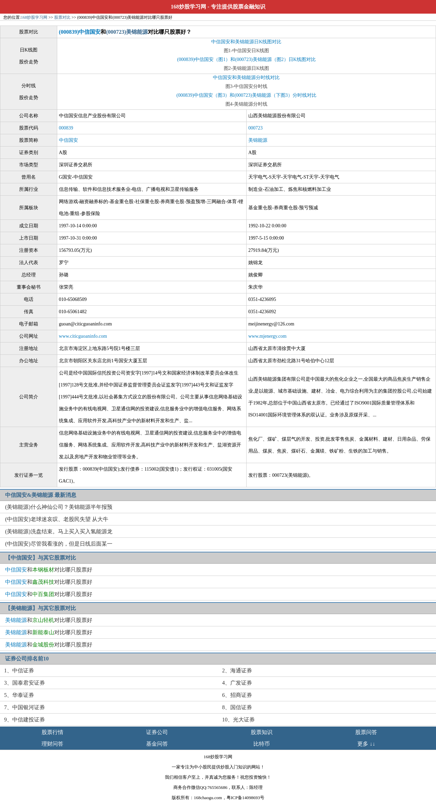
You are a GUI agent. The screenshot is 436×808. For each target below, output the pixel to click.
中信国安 (68, 140)
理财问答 (52, 744)
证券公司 (157, 732)
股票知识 (261, 732)
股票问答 (366, 732)
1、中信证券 (19, 670)
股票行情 (52, 732)
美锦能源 (257, 140)
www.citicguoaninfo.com (83, 336)
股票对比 (62, 17)
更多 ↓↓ (366, 744)
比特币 (261, 744)
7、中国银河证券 (24, 707)
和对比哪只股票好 (48, 570)
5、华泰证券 (19, 695)
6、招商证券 (237, 695)
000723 (255, 128)
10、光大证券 (238, 719)
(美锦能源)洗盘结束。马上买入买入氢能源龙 (58, 531)
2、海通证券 (237, 670)
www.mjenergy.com (267, 336)
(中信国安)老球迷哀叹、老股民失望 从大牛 (56, 519)
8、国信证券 (237, 707)
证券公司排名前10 (27, 658)
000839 (66, 128)
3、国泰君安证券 (24, 683)
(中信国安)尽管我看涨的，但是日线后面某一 (58, 544)
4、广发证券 (237, 683)
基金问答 (157, 744)
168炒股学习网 (188, 7)
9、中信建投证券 (24, 719)
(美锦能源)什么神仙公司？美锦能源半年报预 (58, 507)
